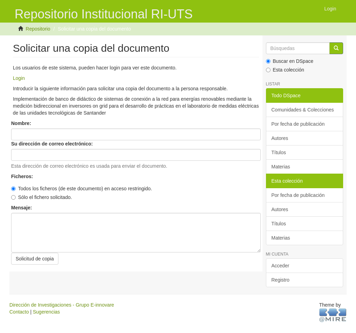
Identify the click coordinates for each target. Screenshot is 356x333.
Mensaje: (22, 207)
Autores (280, 138)
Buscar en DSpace (290, 61)
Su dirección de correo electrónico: (52, 144)
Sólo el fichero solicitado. (41, 197)
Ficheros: (22, 176)
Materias (281, 166)
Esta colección (285, 70)
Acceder (280, 265)
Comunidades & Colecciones (303, 110)
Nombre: (21, 123)
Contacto (19, 312)
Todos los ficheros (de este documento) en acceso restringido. (81, 188)
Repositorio (38, 29)
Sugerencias (46, 312)
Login (19, 78)
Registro (281, 280)
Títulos (279, 152)
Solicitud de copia (35, 258)
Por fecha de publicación (298, 124)
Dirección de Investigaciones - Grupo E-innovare (61, 305)
